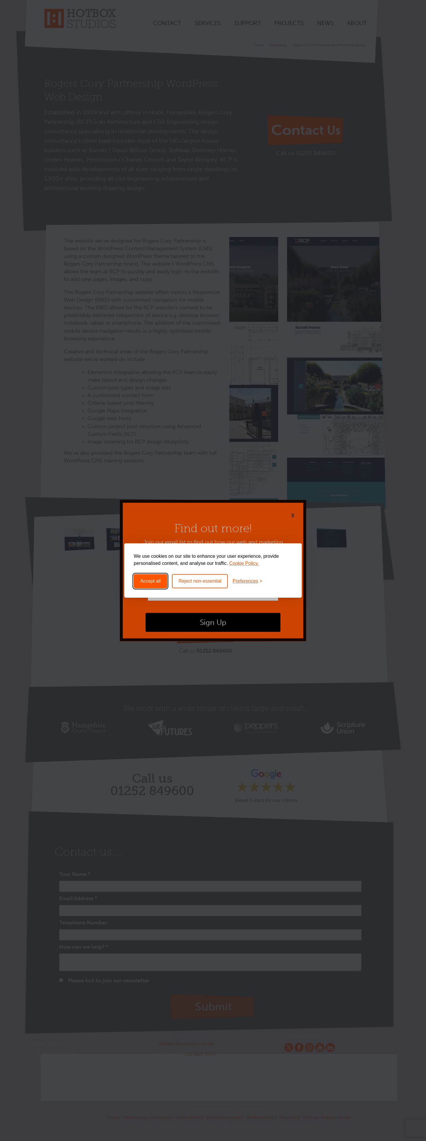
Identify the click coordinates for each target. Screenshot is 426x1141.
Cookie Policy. (244, 563)
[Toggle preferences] (247, 581)
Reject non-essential (199, 580)
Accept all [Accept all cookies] (150, 580)
